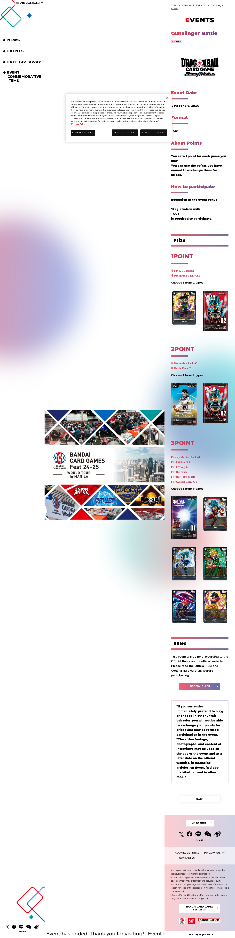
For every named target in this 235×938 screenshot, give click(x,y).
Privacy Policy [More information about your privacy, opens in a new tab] (78, 124)
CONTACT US (187, 857)
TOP (173, 5)
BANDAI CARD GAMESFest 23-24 (199, 908)
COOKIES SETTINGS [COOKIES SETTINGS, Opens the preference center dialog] (82, 133)
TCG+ (175, 214)
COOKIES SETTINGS (187, 853)
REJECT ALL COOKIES (125, 133)
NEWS (14, 40)
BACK (199, 798)
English (29, 3)
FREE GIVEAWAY (25, 62)
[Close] (167, 97)
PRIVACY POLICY (214, 853)
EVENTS (16, 51)
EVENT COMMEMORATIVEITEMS (24, 76)
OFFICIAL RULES (200, 686)
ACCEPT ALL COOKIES (153, 133)
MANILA (186, 5)
